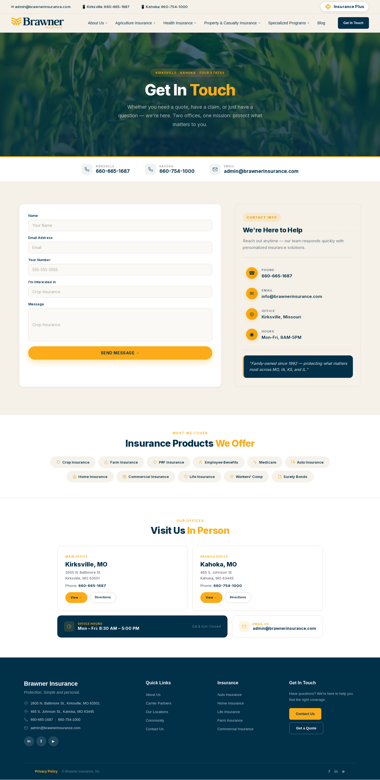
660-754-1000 (227, 585)
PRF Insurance (168, 462)
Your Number (39, 260)
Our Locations (157, 712)
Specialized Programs (289, 23)
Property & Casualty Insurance (232, 23)
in (29, 741)
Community (155, 720)
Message (36, 304)
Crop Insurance (71, 462)
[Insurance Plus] (344, 7)
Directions (103, 597)
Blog (321, 23)
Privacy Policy (46, 772)
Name (33, 216)
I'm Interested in (42, 282)
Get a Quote (306, 728)
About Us (98, 23)
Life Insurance (199, 476)
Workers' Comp (247, 476)
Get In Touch (353, 23)
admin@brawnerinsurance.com (284, 628)
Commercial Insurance (145, 476)
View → (76, 598)
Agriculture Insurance (135, 23)
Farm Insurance (120, 462)
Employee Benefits (219, 462)
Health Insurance (180, 23)
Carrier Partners (158, 703)
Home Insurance (88, 476)
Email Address (40, 238)
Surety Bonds (294, 476)
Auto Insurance (309, 462)
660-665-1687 (92, 585)
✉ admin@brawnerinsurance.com (41, 6)
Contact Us (155, 729)
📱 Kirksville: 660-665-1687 (106, 6)
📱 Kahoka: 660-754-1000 (164, 6)
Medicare (266, 462)
